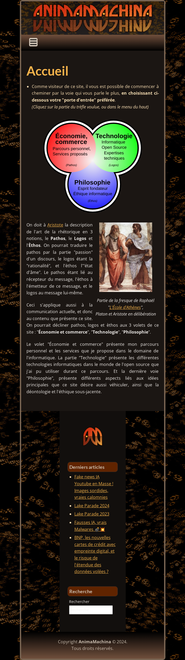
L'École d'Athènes (125, 307)
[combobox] (91, 609)
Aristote (55, 225)
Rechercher (79, 601)
